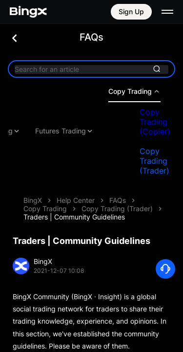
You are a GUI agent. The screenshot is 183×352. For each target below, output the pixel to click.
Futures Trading (92, 131)
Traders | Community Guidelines (74, 217)
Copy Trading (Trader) (117, 208)
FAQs (117, 200)
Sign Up (131, 11)
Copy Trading (45, 208)
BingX (32, 200)
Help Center (76, 200)
